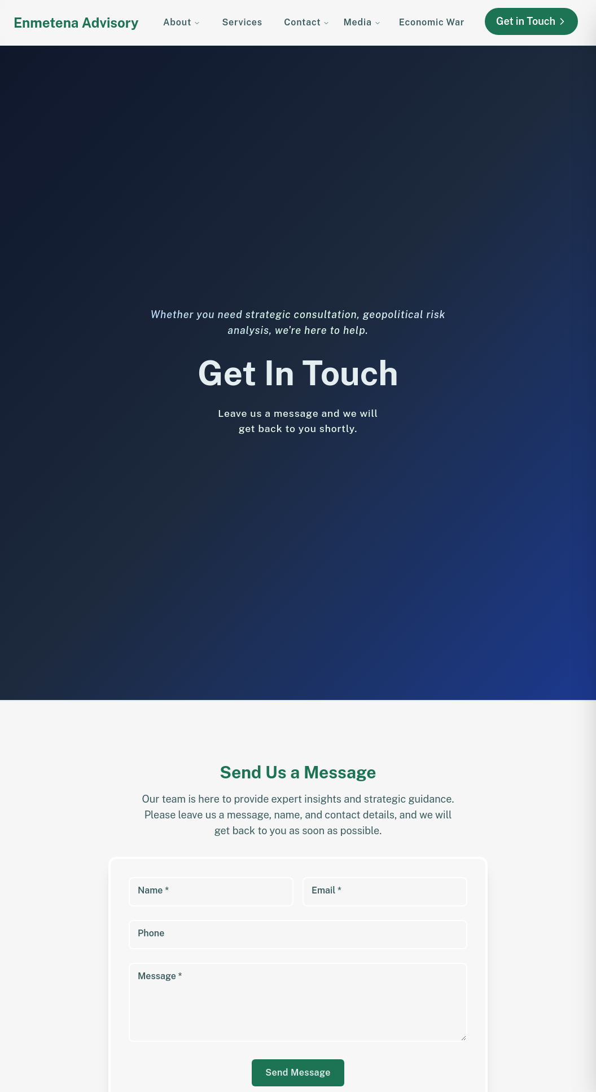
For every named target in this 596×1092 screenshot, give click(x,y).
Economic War (431, 22)
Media (361, 22)
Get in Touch (532, 21)
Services (242, 22)
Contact (307, 22)
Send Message (297, 1072)
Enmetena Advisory (76, 22)
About (181, 22)
